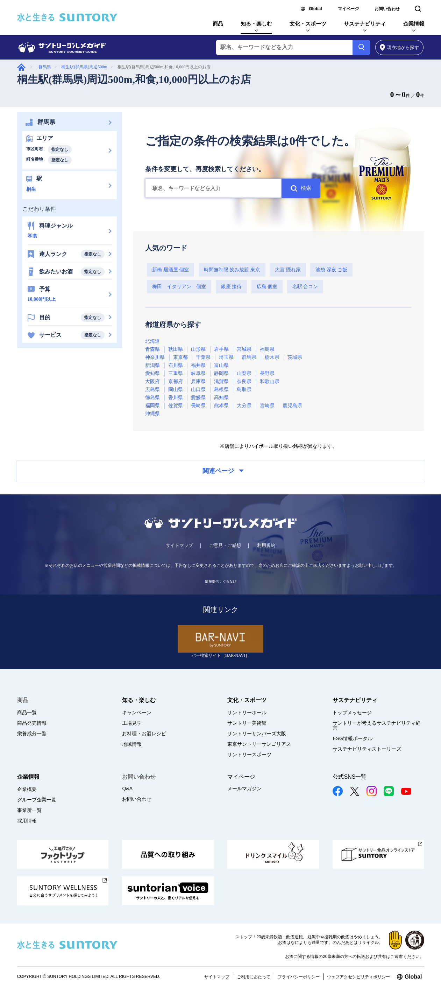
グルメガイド (21, 67)
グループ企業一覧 (36, 799)
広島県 (152, 389)
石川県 (175, 365)
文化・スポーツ (308, 24)
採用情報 (27, 820)
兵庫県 (198, 381)
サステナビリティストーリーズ (367, 749)
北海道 (152, 341)
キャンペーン (136, 712)
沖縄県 (152, 413)
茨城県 (294, 357)
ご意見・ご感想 (225, 545)
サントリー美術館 (246, 723)
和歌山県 (269, 381)
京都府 (175, 381)
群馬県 (44, 66)
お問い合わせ (387, 8)
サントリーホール (246, 712)
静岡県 (221, 373)
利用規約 (266, 545)
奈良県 (244, 381)
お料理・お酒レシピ (144, 733)
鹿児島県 (292, 405)
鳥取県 (244, 389)
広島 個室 (267, 286)
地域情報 (132, 744)
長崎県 (198, 405)
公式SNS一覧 (350, 777)
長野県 (267, 373)
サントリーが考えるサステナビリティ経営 (377, 725)
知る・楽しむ (256, 24)
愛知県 (152, 373)
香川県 (175, 397)
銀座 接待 (231, 286)
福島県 (267, 349)
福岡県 (152, 405)
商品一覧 (27, 712)
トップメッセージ (352, 712)
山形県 (198, 349)
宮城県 (244, 349)
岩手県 (221, 349)
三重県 (175, 373)
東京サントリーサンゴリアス (259, 744)
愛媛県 (198, 397)
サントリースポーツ (249, 754)
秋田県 (175, 349)
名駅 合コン (305, 286)
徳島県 (152, 397)
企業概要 (27, 789)
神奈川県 (155, 357)
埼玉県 (226, 357)
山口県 (198, 389)
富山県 (221, 365)
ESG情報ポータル (352, 738)
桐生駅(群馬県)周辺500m (84, 66)
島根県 (221, 389)
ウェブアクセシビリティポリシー (358, 976)
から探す (399, 47)
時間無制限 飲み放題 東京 (232, 269)
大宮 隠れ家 (288, 269)
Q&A (127, 788)
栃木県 (272, 357)
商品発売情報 (32, 723)
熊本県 (221, 405)
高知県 (221, 397)
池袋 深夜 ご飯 (331, 269)
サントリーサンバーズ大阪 (256, 733)
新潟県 (152, 365)
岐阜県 (198, 373)
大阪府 (152, 381)
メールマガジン (244, 788)
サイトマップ (179, 545)
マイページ (348, 8)
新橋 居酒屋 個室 (170, 269)
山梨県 (244, 373)
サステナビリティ (365, 24)
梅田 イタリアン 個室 (179, 286)
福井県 (198, 365)
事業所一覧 (29, 810)
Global (315, 8)
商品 (218, 24)
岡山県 (175, 389)
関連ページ (223, 470)
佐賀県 (175, 405)
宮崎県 (267, 405)
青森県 (152, 349)
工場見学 (132, 723)
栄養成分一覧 (32, 733)
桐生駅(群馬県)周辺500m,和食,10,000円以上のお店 (134, 79)
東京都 (180, 357)
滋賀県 (221, 381)
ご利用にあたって (253, 976)
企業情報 (413, 24)
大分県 (244, 405)
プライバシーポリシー (299, 976)
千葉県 (203, 357)
